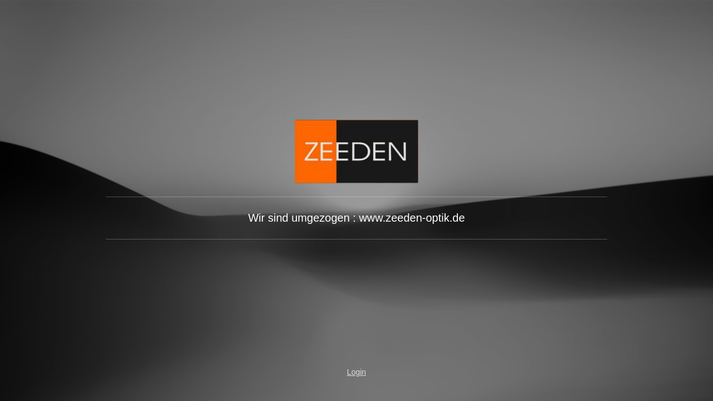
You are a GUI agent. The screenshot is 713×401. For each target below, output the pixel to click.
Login (356, 372)
